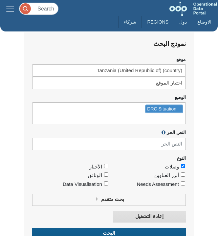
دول (183, 22)
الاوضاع (204, 22)
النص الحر (174, 132)
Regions (157, 22)
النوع (181, 158)
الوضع (180, 97)
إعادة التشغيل (149, 216)
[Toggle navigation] (10, 8)
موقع (181, 59)
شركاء (130, 22)
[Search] (38, 9)
